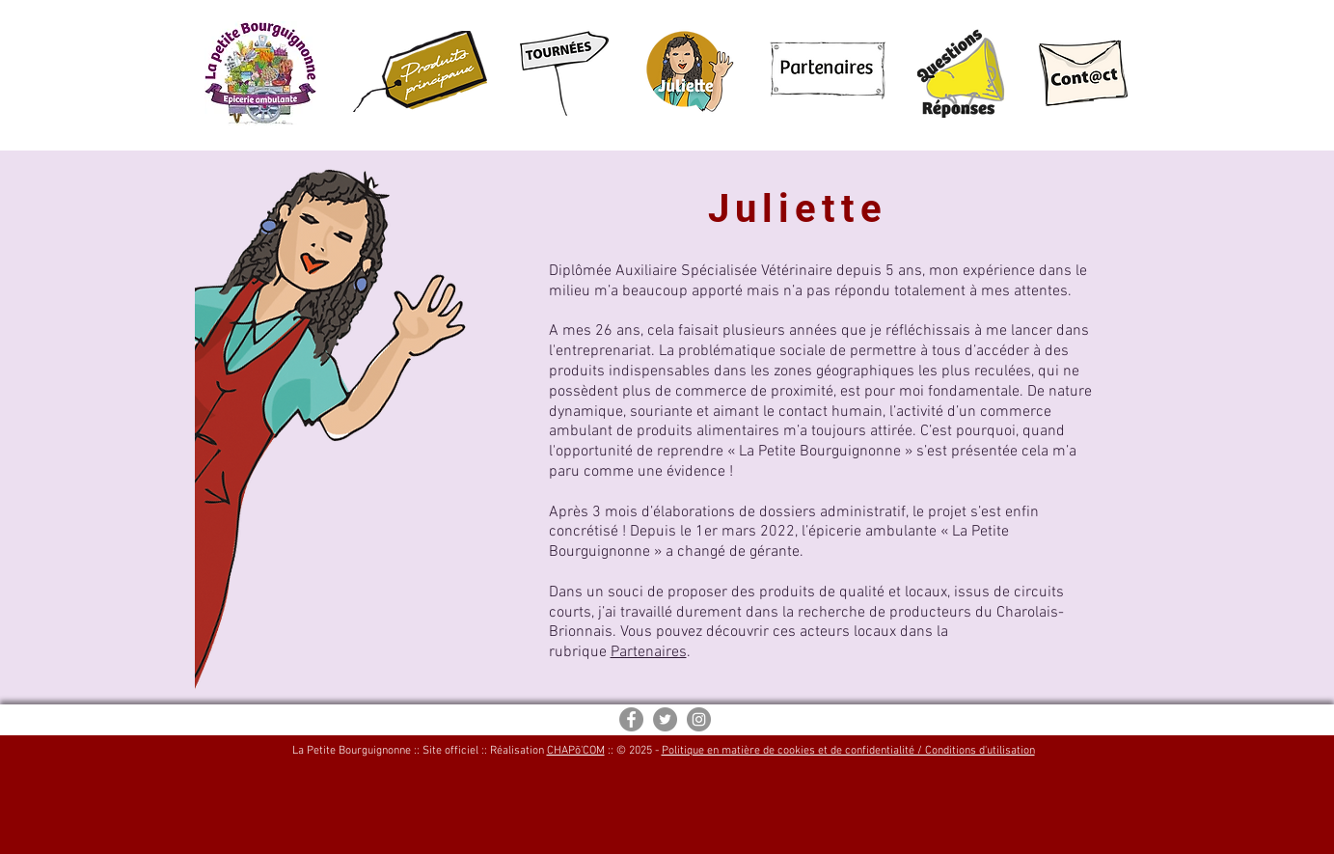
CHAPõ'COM (576, 751)
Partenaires (649, 652)
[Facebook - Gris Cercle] (631, 719)
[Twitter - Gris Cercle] (665, 719)
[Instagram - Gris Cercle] (699, 719)
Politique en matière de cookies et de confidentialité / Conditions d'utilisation (848, 751)
